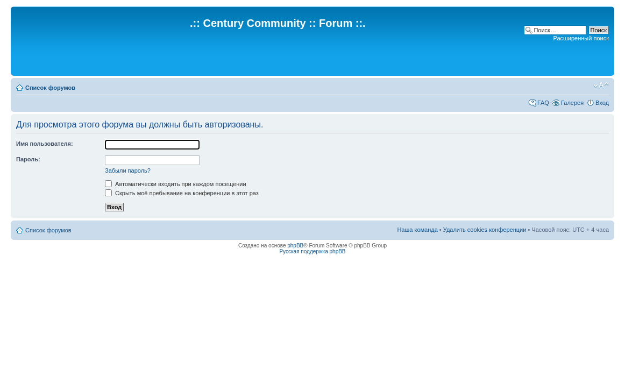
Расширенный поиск (581, 38)
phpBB (295, 245)
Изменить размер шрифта (601, 85)
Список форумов (50, 87)
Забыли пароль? (128, 170)
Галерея (572, 102)
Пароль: (28, 159)
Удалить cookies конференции (485, 229)
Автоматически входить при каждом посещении (175, 184)
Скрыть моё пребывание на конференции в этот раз (182, 193)
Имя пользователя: (44, 143)
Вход (602, 102)
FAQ (543, 102)
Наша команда (417, 229)
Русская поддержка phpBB (312, 251)
